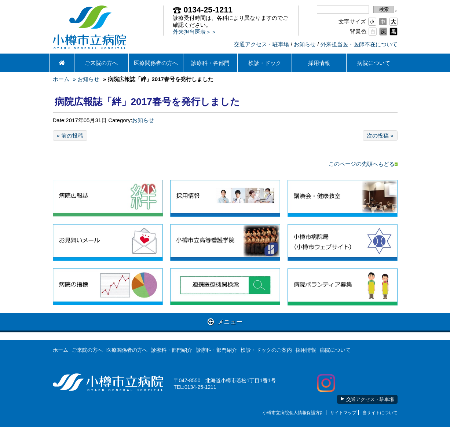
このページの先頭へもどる (363, 164)
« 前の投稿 (70, 135)
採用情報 (319, 63)
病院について (373, 63)
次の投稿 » (380, 135)
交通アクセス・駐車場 (261, 44)
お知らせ (305, 44)
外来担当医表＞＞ (195, 32)
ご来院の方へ (101, 63)
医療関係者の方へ (156, 63)
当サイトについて (380, 412)
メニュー (225, 321)
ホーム (61, 79)
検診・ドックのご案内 (266, 350)
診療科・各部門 (210, 63)
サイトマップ (343, 412)
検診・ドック (264, 63)
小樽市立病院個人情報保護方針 (293, 412)
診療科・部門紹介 (171, 350)
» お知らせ (86, 79)
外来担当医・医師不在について (359, 44)
